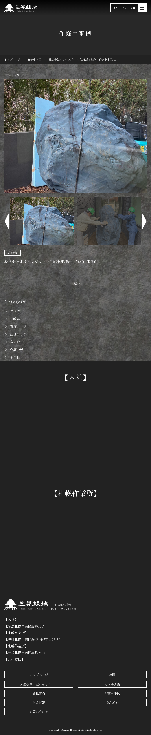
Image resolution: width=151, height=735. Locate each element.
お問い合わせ (38, 712)
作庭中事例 (112, 693)
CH (133, 7)
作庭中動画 (18, 349)
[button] (6, 221)
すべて (15, 311)
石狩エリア (18, 326)
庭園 (112, 675)
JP (115, 7)
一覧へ (75, 283)
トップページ (38, 675)
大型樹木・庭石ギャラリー (38, 684)
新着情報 (39, 702)
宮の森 (12, 252)
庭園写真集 (112, 684)
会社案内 (39, 693)
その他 (15, 357)
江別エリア (18, 334)
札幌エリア (18, 318)
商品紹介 (112, 702)
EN (124, 7)
